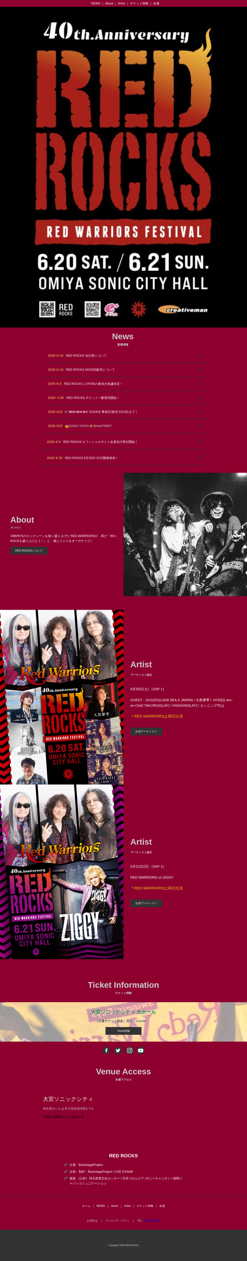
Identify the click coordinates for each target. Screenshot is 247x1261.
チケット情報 (139, 3)
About (109, 3)
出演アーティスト (146, 731)
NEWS (95, 3)
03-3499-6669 (151, 1220)
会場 (156, 3)
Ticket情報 (123, 1030)
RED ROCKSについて (29, 550)
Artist (121, 3)
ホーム (86, 1205)
